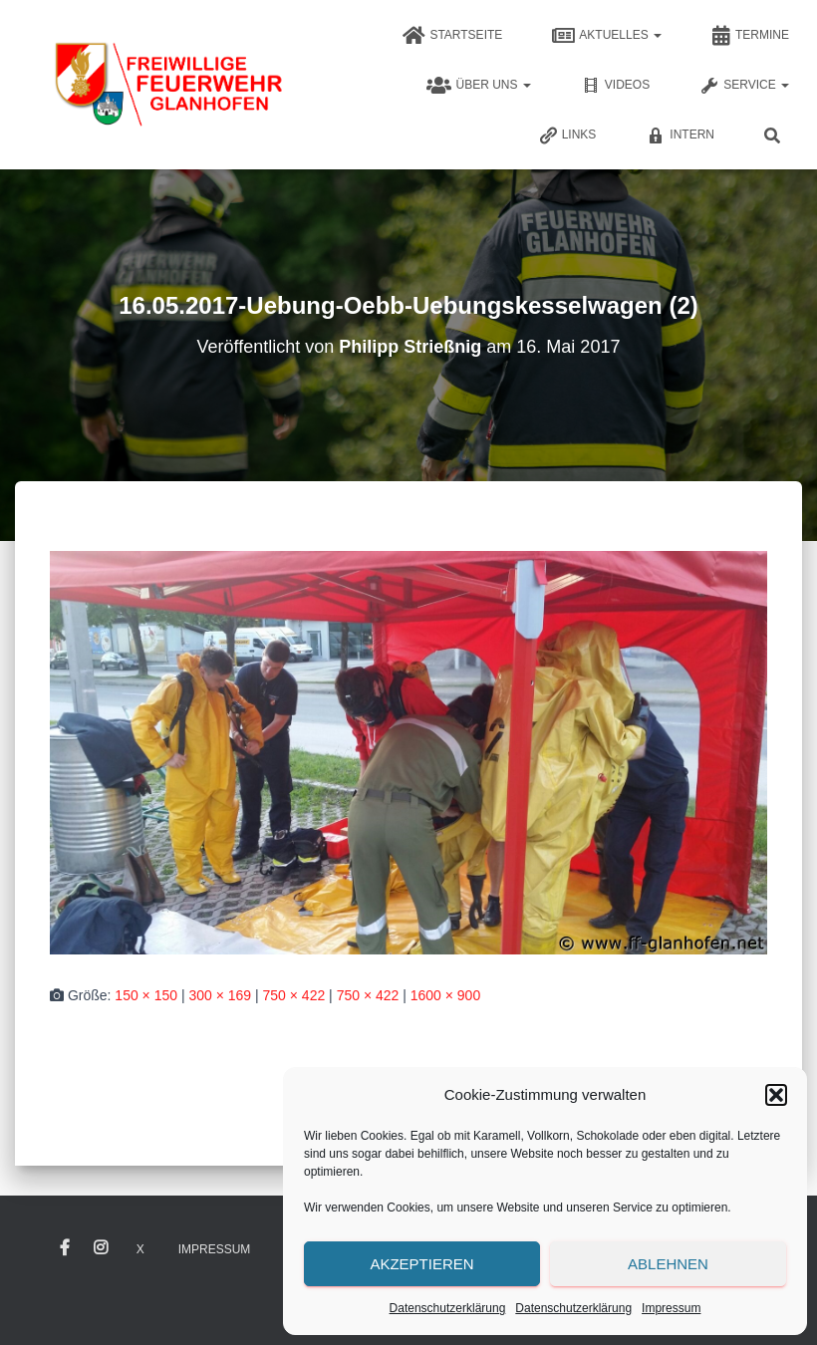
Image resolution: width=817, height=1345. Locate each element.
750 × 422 (294, 995)
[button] (776, 1095)
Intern (680, 135)
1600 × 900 (445, 995)
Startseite (452, 36)
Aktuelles (607, 36)
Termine (750, 36)
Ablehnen (668, 1263)
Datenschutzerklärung (448, 1308)
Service (744, 86)
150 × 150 (146, 995)
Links (567, 135)
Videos (615, 86)
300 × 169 (219, 995)
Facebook (65, 1248)
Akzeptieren (421, 1263)
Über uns (478, 86)
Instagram (101, 1248)
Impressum (671, 1308)
